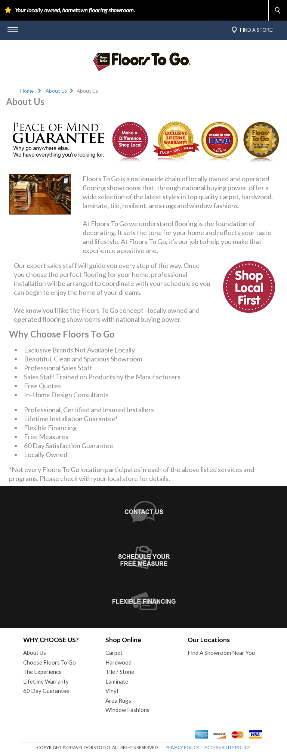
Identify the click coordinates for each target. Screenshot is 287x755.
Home (27, 91)
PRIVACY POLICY (182, 747)
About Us (56, 91)
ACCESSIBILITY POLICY (227, 747)
